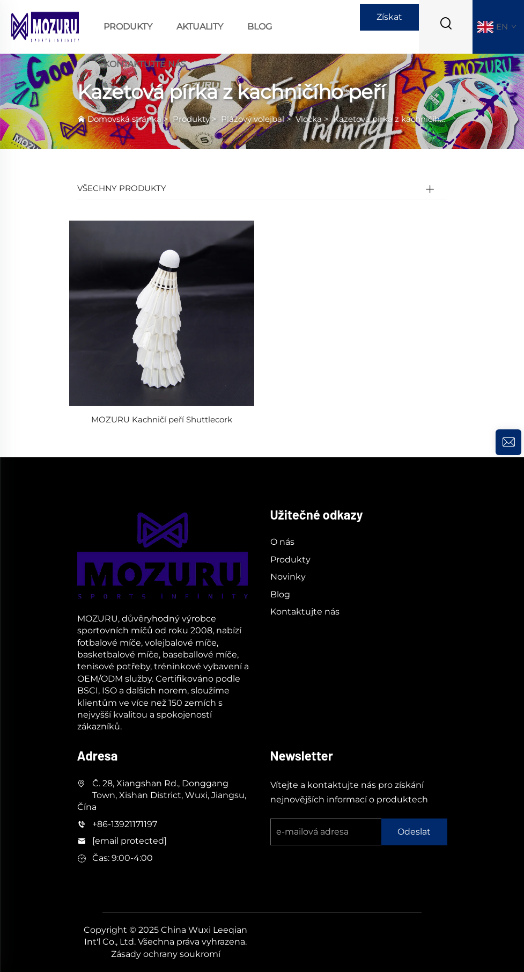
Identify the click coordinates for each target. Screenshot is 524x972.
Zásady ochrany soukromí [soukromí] (165, 954)
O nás (282, 542)
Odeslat (414, 832)
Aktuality (199, 26)
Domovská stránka (124, 119)
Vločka (309, 119)
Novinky (288, 577)
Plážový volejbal (252, 119)
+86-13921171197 (124, 824)
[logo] (45, 26)
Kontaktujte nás (145, 64)
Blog (259, 26)
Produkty (128, 26)
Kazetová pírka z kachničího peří (397, 119)
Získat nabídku (390, 21)
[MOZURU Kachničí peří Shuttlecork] (161, 313)
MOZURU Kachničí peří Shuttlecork (161, 419)
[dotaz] (508, 442)
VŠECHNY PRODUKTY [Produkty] (121, 188)
